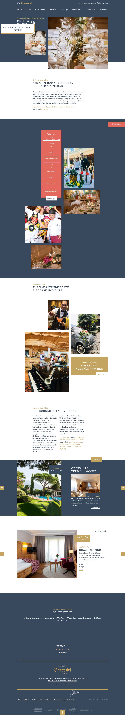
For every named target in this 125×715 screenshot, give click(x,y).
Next (106, 43)
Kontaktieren (30, 109)
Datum (45, 137)
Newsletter (21, 699)
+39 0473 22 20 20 (84, 3)
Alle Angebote (102, 459)
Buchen (99, 3)
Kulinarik (67, 437)
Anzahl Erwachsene (45, 158)
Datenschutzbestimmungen (45, 191)
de (17, 3)
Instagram (36, 699)
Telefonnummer (46, 184)
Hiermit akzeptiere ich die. (46, 190)
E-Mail (46, 177)
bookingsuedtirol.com (80, 710)
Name (46, 152)
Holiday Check (65, 699)
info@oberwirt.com (65, 680)
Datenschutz (51, 699)
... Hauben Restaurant (31, 618)
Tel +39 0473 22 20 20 (50, 680)
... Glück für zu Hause (62, 621)
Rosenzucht (70, 422)
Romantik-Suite (58, 442)
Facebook (28, 699)
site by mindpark (96, 699)
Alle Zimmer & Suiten (107, 531)
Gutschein (105, 3)
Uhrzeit (46, 143)
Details (86, 564)
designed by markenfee (108, 699)
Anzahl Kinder (45, 165)
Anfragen (93, 3)
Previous (50, 43)
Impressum (43, 699)
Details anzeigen (100, 507)
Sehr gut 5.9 (57, 649)
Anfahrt (15, 699)
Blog (58, 699)
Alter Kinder (46, 171)
